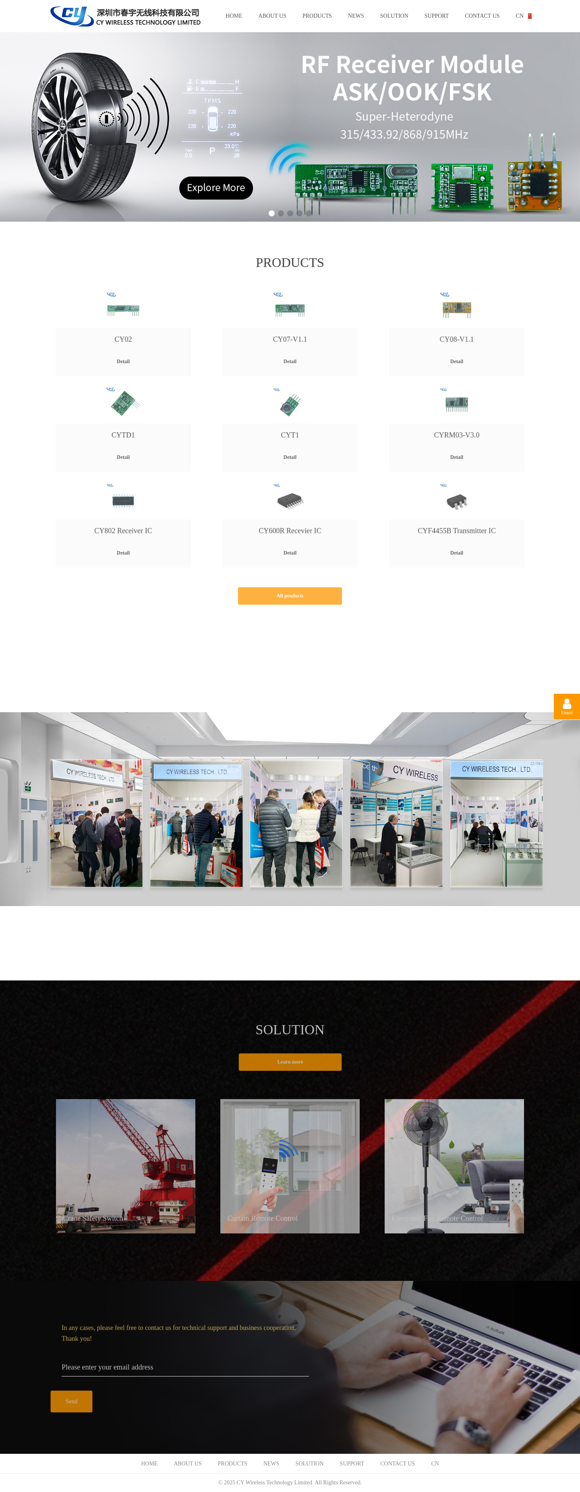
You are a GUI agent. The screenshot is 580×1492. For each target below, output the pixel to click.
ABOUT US (272, 16)
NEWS (356, 16)
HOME (234, 16)
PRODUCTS (317, 16)
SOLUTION (394, 16)
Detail (123, 355)
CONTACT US (482, 16)
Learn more (290, 1062)
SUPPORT (437, 16)
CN (520, 16)
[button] (272, 213)
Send (71, 1401)
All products (290, 596)
